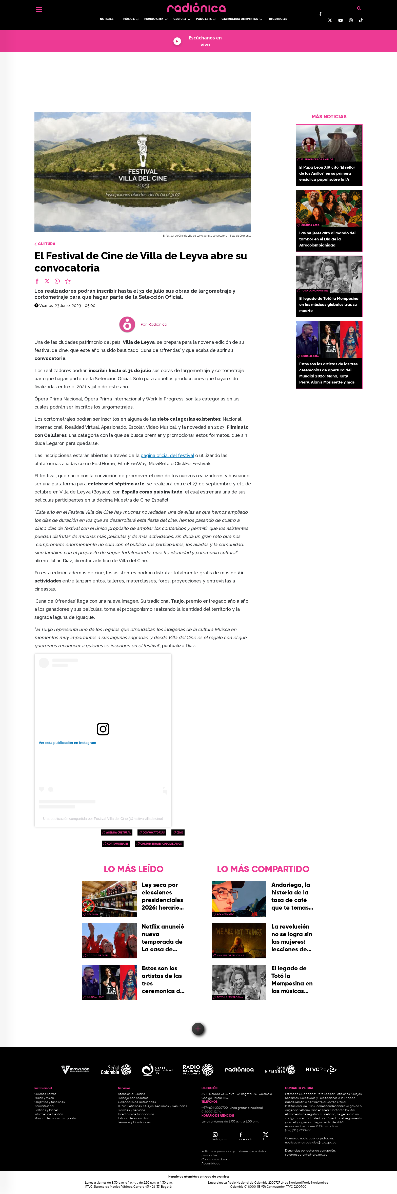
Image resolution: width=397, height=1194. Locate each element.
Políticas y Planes (46, 1110)
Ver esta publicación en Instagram (67, 743)
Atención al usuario (131, 1094)
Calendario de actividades (137, 1102)
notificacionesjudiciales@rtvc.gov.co (310, 1142)
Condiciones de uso (215, 1159)
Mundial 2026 (310, 356)
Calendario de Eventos (240, 19)
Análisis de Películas (230, 955)
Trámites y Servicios (131, 1110)
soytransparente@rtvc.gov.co (306, 1154)
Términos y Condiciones (134, 1122)
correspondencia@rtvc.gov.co (337, 1106)
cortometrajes (117, 843)
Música (129, 19)
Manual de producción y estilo (55, 1118)
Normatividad (44, 1106)
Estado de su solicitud (133, 1118)
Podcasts (204, 19)
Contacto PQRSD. (343, 1110)
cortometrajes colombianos (161, 843)
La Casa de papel (98, 955)
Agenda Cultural (118, 832)
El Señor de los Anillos (317, 159)
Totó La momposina (314, 290)
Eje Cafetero (225, 914)
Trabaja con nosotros (133, 1098)
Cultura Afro (310, 225)
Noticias (106, 19)
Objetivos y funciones (49, 1102)
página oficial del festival (167, 455)
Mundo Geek (154, 19)
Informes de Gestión (48, 1114)
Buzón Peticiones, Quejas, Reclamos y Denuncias (152, 1106)
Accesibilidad (211, 1163)
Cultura (179, 19)
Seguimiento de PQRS (329, 1122)
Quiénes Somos (45, 1094)
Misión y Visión (44, 1098)
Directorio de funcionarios (136, 1114)
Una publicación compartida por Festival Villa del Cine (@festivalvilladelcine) (103, 819)
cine (179, 832)
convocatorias (154, 832)
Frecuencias (277, 19)
